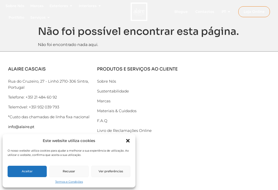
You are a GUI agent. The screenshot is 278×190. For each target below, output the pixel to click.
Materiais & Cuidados (116, 110)
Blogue (181, 11)
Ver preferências (111, 171)
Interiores (90, 6)
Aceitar (27, 171)
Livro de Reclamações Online (124, 130)
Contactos (204, 11)
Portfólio (16, 17)
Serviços (40, 17)
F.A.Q (102, 120)
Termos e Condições (69, 181)
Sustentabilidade (113, 91)
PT (226, 11)
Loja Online (254, 11)
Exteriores (61, 6)
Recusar (69, 171)
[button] (127, 140)
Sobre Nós (15, 6)
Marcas (36, 6)
